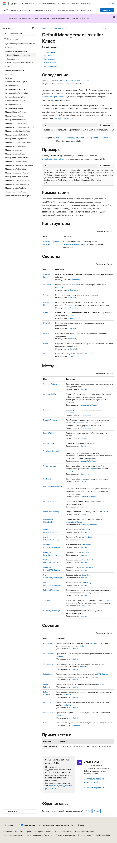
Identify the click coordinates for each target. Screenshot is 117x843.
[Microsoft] (4, 3)
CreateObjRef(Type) (50, 394)
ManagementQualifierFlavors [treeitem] (16, 176)
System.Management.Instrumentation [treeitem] (20, 43)
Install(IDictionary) (50, 501)
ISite (74, 353)
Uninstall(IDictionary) (51, 610)
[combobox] (19, 34)
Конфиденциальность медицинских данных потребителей (27, 835)
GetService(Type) (49, 466)
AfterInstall (86, 529)
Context (46, 295)
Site (44, 353)
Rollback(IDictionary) (51, 590)
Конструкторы (50, 62)
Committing (86, 582)
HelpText (46, 323)
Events (45, 312)
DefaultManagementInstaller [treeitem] (18, 55)
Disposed (46, 722)
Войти (111, 3)
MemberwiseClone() (51, 511)
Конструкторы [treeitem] (13, 59)
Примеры (48, 55)
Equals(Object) (49, 433)
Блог (48, 831)
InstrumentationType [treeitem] (13, 104)
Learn (44, 28)
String (84, 600)
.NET (51, 28)
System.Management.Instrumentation (75, 80)
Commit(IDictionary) (51, 384)
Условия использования (65, 835)
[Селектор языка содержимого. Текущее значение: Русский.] (9, 825)
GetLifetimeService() (51, 451)
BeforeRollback (87, 560)
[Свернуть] (33, 28)
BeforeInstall (86, 552)
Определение (49, 52)
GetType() (47, 479)
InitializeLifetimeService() (52, 486)
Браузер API (60, 28)
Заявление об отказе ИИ (13, 831)
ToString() (47, 600)
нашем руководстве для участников (58, 787)
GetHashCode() (49, 443)
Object (59, 137)
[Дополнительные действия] (111, 28)
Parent (45, 343)
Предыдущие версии (34, 831)
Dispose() (46, 410)
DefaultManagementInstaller (54, 96)
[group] (78, 130)
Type (84, 479)
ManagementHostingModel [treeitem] (16, 146)
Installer (104, 137)
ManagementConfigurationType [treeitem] (17, 131)
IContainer (76, 284)
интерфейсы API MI (64, 118)
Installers (46, 333)
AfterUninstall (87, 544)
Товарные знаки (84, 835)
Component (92, 137)
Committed (86, 575)
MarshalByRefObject (75, 137)
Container (47, 284)
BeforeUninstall (87, 567)
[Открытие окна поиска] (105, 3)
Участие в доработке (63, 831)
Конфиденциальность (84, 831)
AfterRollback (87, 537)
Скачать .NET (107, 10)
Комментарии (49, 59)
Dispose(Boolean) (50, 420)
